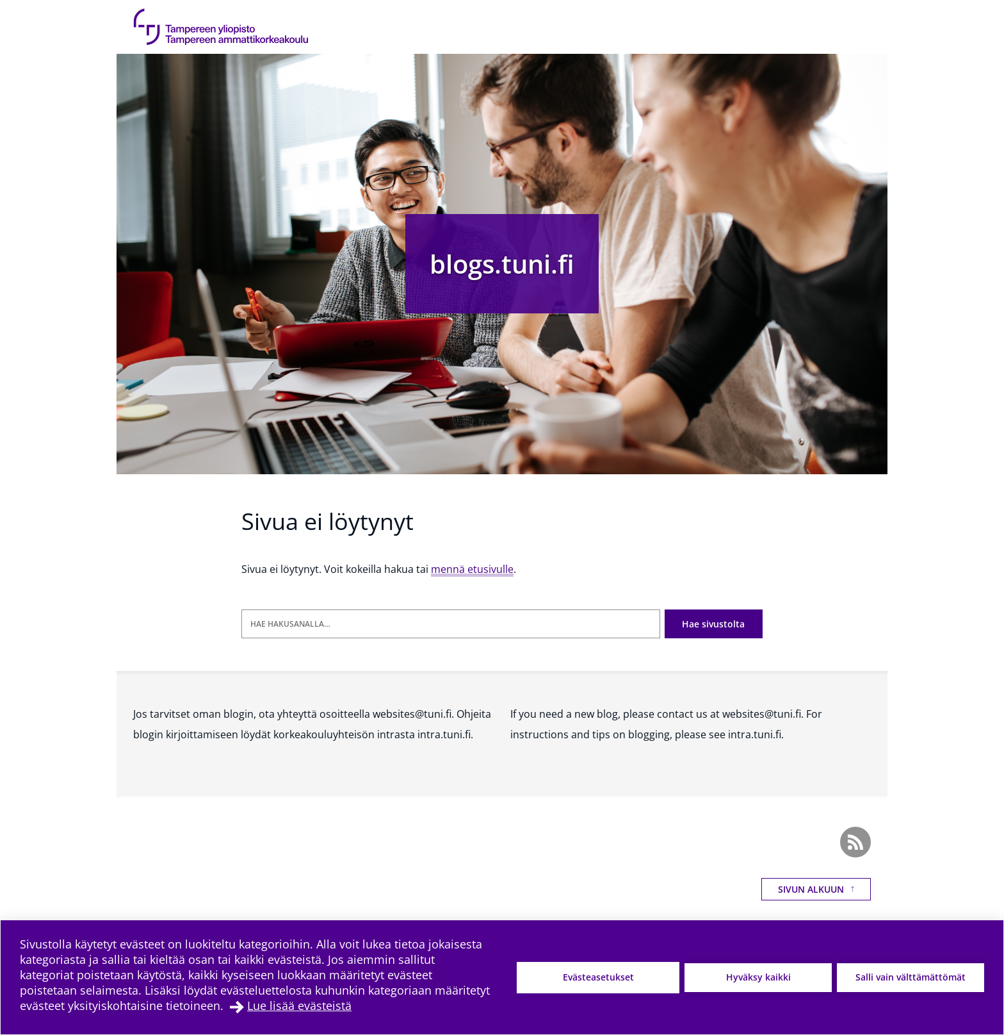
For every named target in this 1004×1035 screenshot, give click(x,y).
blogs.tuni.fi (502, 263)
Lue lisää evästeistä (299, 1005)
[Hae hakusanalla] (450, 623)
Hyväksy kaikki (758, 977)
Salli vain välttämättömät (910, 977)
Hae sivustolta (713, 624)
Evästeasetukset (598, 977)
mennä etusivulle (472, 569)
